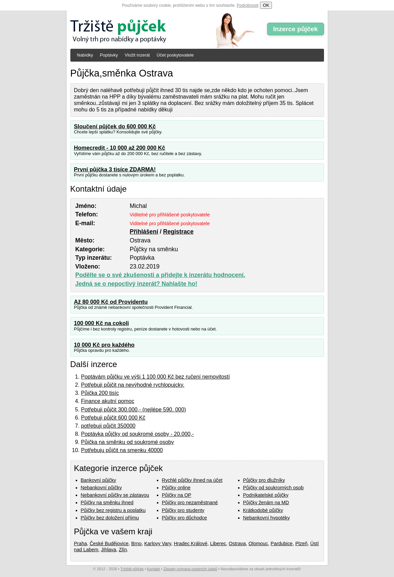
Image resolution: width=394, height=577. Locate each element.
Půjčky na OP (176, 495)
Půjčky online (176, 487)
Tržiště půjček (132, 569)
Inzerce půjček (295, 29)
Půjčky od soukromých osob (273, 487)
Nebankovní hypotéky (266, 517)
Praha (80, 543)
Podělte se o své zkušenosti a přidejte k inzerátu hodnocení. (160, 275)
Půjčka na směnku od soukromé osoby (127, 442)
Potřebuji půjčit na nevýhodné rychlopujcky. (133, 385)
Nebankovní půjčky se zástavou (115, 495)
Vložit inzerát (137, 55)
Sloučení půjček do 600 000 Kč (115, 126)
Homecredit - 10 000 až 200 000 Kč (119, 148)
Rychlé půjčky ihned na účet (192, 480)
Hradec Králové (190, 543)
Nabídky (85, 55)
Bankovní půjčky (98, 480)
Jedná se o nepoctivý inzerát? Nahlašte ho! (136, 283)
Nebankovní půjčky (101, 487)
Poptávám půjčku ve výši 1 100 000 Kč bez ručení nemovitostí (155, 377)
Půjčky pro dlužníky (264, 480)
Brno (136, 543)
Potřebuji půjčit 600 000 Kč (113, 418)
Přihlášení (144, 231)
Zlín (123, 549)
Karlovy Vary (157, 543)
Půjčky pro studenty (183, 510)
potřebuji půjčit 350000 (108, 426)
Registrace (178, 231)
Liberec (218, 543)
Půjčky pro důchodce (184, 517)
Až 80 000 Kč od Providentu (111, 302)
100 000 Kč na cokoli (101, 323)
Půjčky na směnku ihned (107, 502)
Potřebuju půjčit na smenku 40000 (122, 450)
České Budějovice (109, 543)
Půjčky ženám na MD (266, 502)
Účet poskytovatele (175, 55)
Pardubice (282, 543)
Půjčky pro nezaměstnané (190, 502)
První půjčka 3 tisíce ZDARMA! (115, 169)
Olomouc (258, 543)
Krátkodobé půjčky (263, 510)
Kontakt (153, 569)
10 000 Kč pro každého (104, 345)
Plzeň (301, 543)
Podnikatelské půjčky (265, 495)
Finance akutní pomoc (107, 401)
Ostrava (237, 543)
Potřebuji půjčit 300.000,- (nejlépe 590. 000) (133, 409)
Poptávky (109, 55)
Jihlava (108, 549)
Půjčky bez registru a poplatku (113, 510)
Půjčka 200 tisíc (100, 393)
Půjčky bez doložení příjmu (110, 517)
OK (266, 5)
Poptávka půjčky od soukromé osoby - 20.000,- (137, 434)
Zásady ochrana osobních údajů (190, 569)
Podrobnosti (247, 5)
